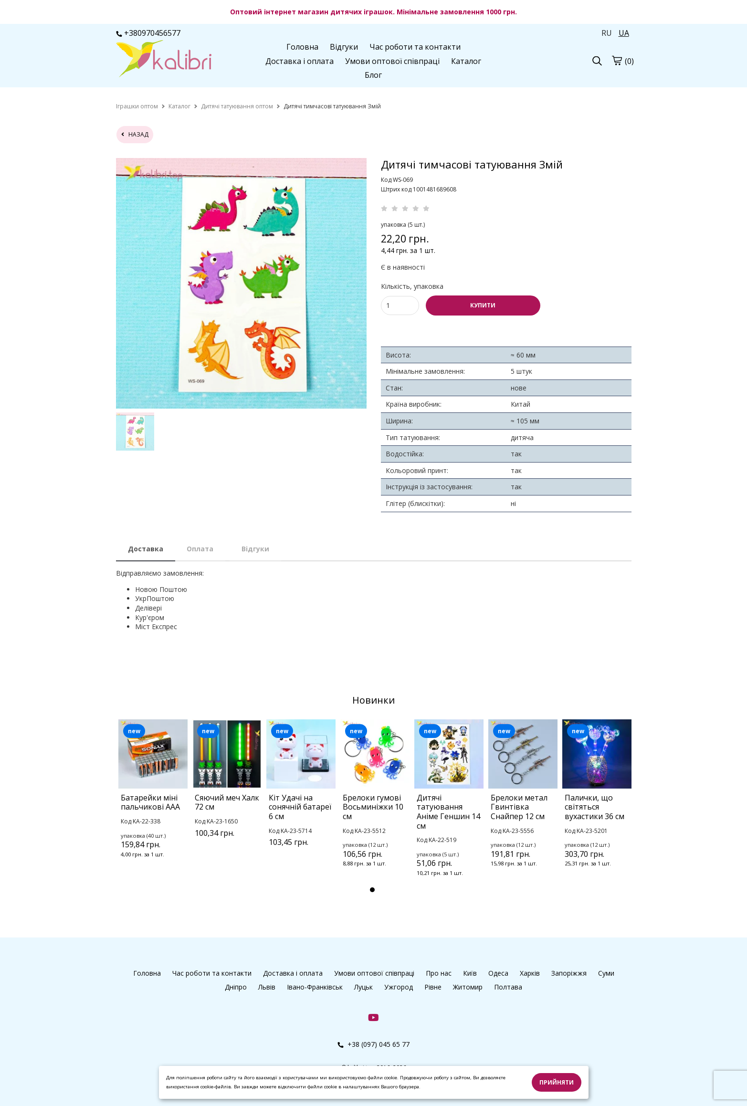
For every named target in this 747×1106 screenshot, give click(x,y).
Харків (530, 973)
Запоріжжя (569, 973)
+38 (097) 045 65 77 (373, 1044)
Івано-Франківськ (315, 986)
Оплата (200, 548)
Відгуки (344, 47)
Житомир (468, 986)
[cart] (616, 60)
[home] (137, 106)
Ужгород (398, 986)
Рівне (433, 986)
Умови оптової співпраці (392, 61)
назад (134, 134)
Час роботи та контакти (415, 47)
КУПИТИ (482, 305)
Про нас (439, 973)
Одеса (498, 973)
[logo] (163, 59)
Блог (373, 75)
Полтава (508, 986)
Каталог (466, 61)
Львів (266, 986)
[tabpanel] (153, 801)
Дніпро (236, 986)
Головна (302, 47)
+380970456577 (148, 33)
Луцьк (363, 986)
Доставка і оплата (299, 61)
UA (624, 33)
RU (606, 33)
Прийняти (556, 1082)
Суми (606, 973)
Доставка (145, 548)
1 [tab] (372, 889)
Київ (470, 973)
